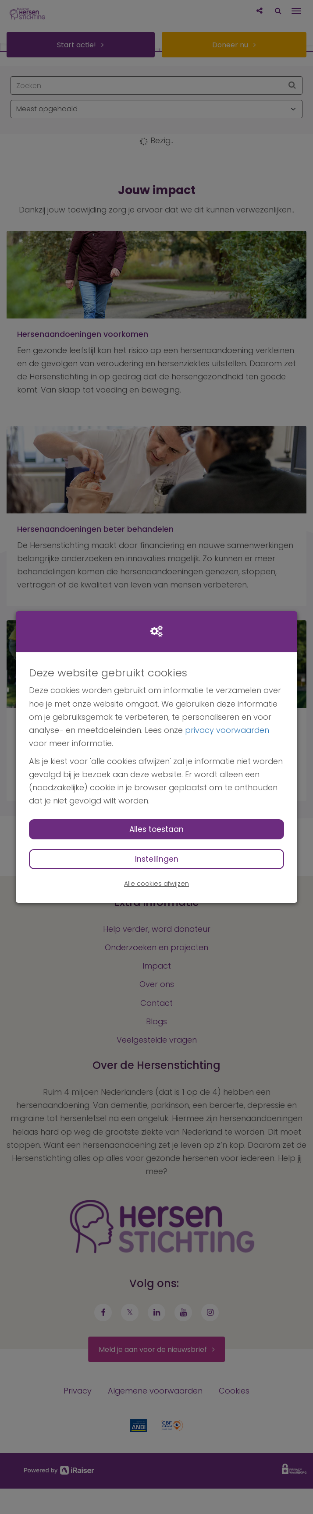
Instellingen (156, 859)
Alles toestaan (156, 829)
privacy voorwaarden (227, 730)
